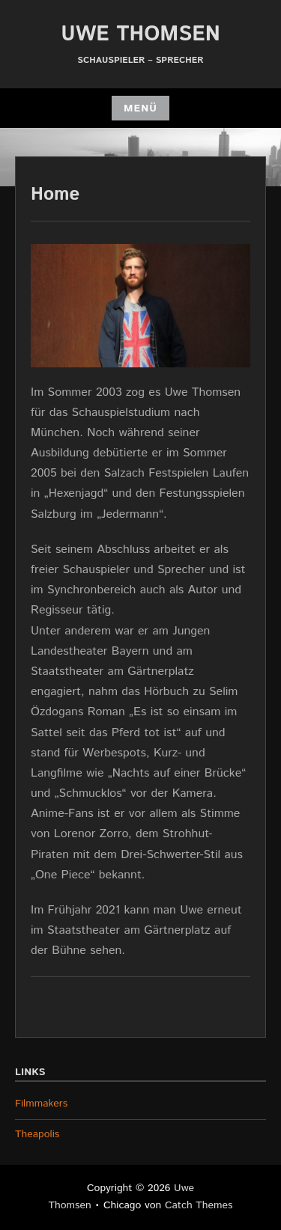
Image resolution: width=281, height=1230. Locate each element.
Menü (140, 108)
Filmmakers (41, 1103)
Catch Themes (199, 1205)
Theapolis (37, 1134)
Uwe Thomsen (140, 34)
